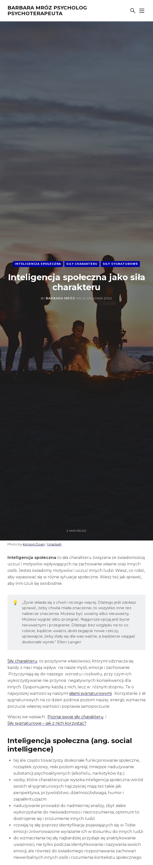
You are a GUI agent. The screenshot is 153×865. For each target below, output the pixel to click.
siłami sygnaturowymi (90, 693)
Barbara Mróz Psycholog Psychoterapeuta (47, 10)
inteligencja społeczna (38, 264)
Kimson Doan (34, 544)
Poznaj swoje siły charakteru (75, 716)
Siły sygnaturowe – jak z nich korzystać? (46, 723)
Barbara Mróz (60, 298)
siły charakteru (81, 264)
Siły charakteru (22, 661)
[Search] (133, 10)
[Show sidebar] (142, 10)
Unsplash (54, 544)
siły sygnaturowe (120, 264)
